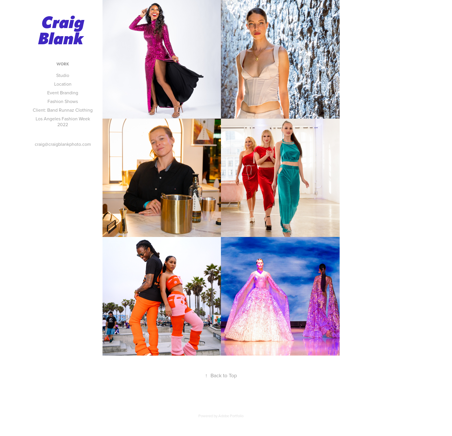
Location (63, 84)
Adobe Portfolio (231, 415)
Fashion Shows (62, 101)
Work (62, 64)
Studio (62, 75)
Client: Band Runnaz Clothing (63, 110)
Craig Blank (63, 30)
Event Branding (62, 92)
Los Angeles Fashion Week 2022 (63, 121)
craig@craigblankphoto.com (63, 144)
